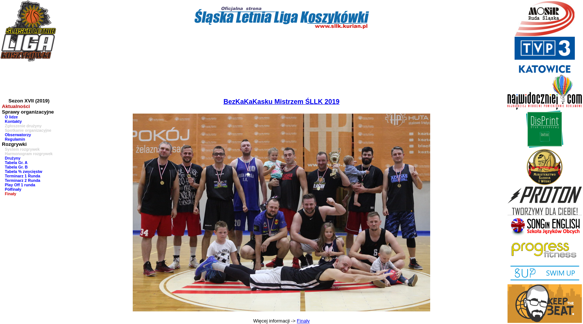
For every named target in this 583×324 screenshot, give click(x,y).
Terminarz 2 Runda (22, 180)
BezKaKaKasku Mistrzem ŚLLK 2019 (281, 101)
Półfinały (13, 189)
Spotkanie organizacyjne (28, 130)
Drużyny (12, 158)
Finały (10, 194)
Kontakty (13, 121)
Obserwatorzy (18, 134)
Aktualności (16, 106)
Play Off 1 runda (20, 185)
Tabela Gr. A (16, 162)
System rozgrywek (22, 149)
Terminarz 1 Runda (22, 176)
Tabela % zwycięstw (23, 171)
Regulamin (15, 139)
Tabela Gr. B (16, 167)
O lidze (11, 117)
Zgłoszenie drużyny (23, 126)
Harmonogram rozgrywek (29, 153)
